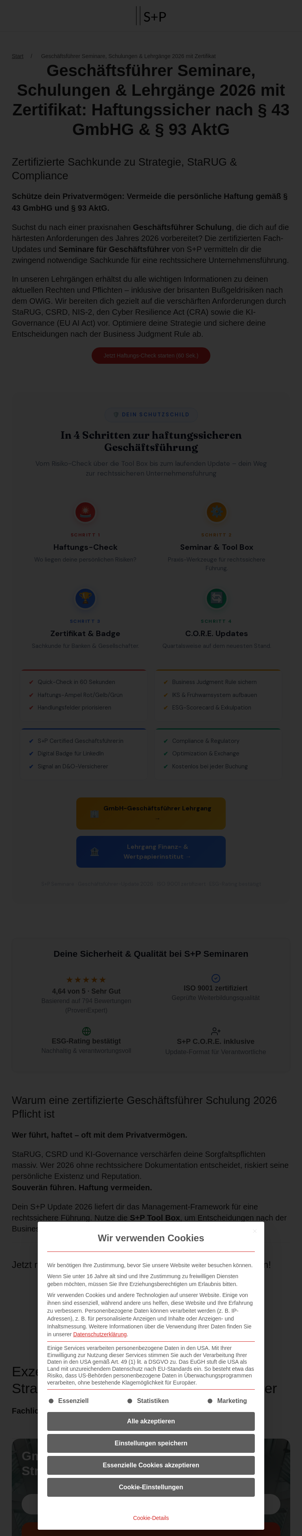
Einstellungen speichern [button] (151, 1443)
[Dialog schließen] (255, 1231)
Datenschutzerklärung (100, 1334)
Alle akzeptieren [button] (151, 1421)
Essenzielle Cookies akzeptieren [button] (151, 1465)
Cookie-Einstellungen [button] (151, 1487)
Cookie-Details (151, 1518)
